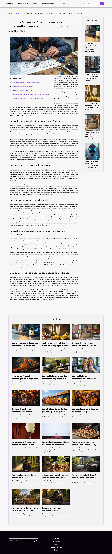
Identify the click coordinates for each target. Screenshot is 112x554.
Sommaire (16, 78)
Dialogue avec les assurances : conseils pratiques (27, 98)
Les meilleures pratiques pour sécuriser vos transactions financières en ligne (92, 47)
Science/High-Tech (48, 4)
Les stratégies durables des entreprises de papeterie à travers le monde (54, 378)
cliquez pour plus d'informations (20, 265)
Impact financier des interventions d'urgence (26, 82)
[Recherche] (90, 3)
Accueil (11, 13)
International (23, 4)
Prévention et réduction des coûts (22, 90)
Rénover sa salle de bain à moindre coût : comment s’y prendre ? (84, 477)
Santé (35, 4)
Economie (9, 4)
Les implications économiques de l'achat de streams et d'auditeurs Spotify (55, 444)
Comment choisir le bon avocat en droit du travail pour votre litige (84, 345)
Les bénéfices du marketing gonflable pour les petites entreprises (54, 411)
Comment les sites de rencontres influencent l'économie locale (22, 411)
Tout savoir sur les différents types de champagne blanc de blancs (56, 345)
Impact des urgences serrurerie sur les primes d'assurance (30, 94)
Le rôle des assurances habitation (22, 86)
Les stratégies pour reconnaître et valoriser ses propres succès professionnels (85, 378)
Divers (63, 4)
